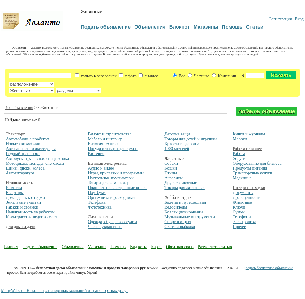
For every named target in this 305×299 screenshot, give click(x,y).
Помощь (118, 246)
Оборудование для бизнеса (257, 163)
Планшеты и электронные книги (117, 187)
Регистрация (280, 19)
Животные (174, 158)
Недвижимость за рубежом (30, 212)
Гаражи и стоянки (22, 207)
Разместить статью (215, 246)
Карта (156, 246)
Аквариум (173, 178)
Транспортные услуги (252, 173)
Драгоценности (246, 197)
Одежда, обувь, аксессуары (112, 222)
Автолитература (20, 173)
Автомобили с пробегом (27, 139)
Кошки (170, 168)
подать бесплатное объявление (269, 268)
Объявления (73, 246)
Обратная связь (180, 246)
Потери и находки (249, 187)
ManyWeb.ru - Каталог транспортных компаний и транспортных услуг (64, 290)
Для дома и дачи (20, 226)
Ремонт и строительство (109, 134)
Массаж (240, 139)
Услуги (239, 158)
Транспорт (15, 134)
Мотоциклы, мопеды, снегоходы (35, 163)
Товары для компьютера (109, 183)
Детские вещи (177, 134)
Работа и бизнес (247, 148)
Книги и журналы (249, 134)
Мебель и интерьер (105, 139)
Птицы (170, 173)
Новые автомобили (23, 144)
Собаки (171, 163)
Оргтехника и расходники (111, 197)
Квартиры (15, 192)
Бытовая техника (103, 144)
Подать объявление (40, 246)
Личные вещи (100, 217)
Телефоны (97, 202)
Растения (96, 153)
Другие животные (180, 183)
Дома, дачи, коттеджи (25, 197)
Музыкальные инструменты (189, 217)
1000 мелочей (176, 148)
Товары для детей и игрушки (190, 139)
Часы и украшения (105, 226)
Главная (11, 246)
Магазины (97, 246)
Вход (299, 19)
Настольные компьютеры (111, 178)
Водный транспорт (23, 153)
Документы (243, 192)
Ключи (239, 207)
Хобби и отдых (178, 197)
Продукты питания (250, 168)
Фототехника (100, 207)
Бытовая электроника (107, 163)
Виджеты (138, 246)
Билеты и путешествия (185, 202)
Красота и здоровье (181, 144)
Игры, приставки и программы (116, 173)
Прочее (239, 226)
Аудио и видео (101, 168)
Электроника (244, 222)
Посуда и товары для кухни (113, 148)
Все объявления (19, 107)
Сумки (239, 212)
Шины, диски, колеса (25, 168)
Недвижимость (19, 183)
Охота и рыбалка (179, 226)
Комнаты (14, 187)
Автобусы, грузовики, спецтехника (37, 158)
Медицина (242, 178)
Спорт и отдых (177, 222)
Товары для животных (184, 187)
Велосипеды (175, 207)
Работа (239, 153)
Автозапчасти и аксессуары (31, 148)
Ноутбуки (97, 192)
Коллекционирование (183, 212)
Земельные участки (23, 202)
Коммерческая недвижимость (32, 217)
